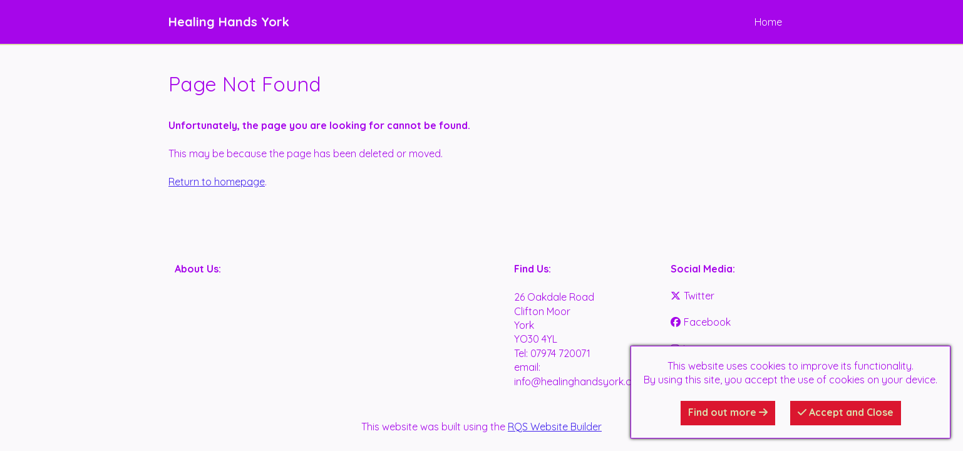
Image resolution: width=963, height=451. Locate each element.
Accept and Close (845, 412)
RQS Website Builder (555, 426)
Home (768, 22)
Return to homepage (216, 181)
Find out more (728, 412)
